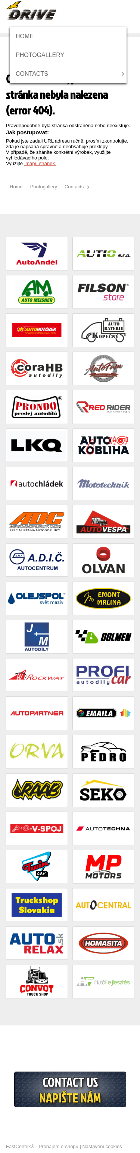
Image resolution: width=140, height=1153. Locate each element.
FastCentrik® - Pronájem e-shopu (42, 1146)
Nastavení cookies (102, 1146)
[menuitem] (27, 36)
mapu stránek (40, 163)
